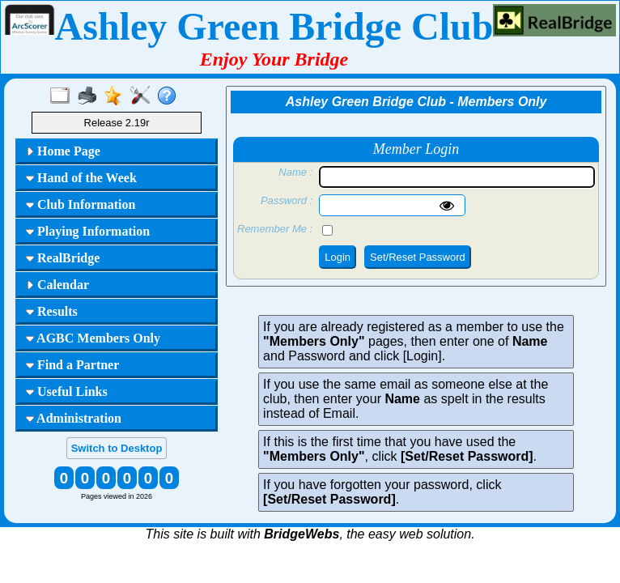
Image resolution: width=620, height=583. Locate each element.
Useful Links (67, 391)
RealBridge (63, 258)
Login (337, 257)
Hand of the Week (81, 178)
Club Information (80, 204)
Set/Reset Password (417, 257)
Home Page (63, 151)
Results (52, 311)
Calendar (57, 285)
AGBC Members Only (93, 338)
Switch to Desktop (117, 448)
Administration (73, 418)
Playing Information (88, 231)
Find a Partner (72, 365)
